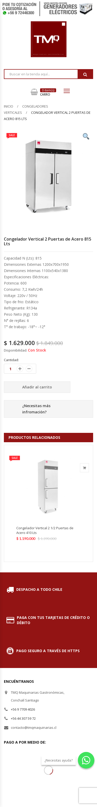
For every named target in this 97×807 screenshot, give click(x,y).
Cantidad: (11, 360)
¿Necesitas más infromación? (36, 408)
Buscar (85, 74)
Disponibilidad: (15, 350)
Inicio (8, 106)
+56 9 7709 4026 (23, 709)
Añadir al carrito (37, 387)
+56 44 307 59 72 (23, 718)
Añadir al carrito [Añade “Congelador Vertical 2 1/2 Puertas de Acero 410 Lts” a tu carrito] (84, 467)
